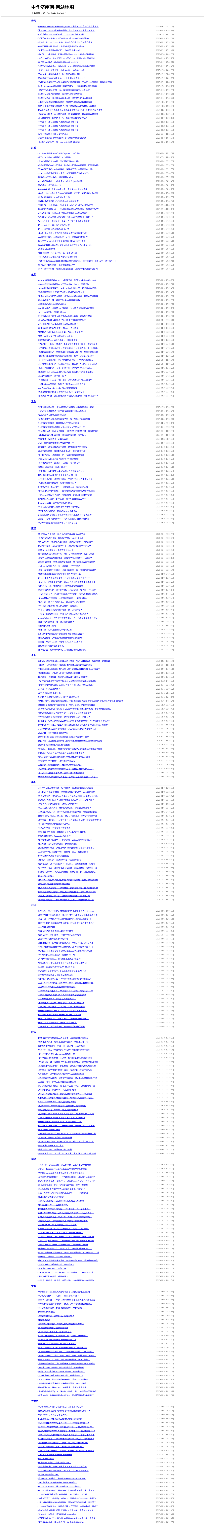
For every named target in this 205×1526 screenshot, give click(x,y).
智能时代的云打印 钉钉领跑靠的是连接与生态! (58, 201)
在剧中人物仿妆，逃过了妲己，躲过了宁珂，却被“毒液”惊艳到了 (67, 1356)
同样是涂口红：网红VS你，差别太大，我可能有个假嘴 (62, 1387)
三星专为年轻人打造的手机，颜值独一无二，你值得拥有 (63, 852)
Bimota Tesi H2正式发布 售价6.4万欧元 (55, 503)
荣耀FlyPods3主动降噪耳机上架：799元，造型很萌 (60, 332)
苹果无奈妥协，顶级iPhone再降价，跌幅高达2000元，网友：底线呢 (68, 796)
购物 (33, 1159)
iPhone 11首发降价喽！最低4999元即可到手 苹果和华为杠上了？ (66, 1490)
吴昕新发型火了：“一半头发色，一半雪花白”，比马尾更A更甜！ (66, 1272)
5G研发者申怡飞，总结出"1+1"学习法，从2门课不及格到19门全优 (67, 1153)
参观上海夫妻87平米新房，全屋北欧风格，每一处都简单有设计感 (67, 570)
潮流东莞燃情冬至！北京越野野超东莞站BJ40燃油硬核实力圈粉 (66, 407)
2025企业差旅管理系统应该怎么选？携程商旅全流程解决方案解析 (67, 106)
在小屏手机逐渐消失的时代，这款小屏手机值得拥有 (61, 773)
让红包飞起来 (44, 1320)
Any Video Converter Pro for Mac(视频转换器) (57, 388)
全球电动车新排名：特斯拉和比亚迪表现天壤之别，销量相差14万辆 (68, 352)
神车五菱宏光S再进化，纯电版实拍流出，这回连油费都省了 (64, 808)
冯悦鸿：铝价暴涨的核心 (49, 689)
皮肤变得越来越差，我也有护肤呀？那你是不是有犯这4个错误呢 (66, 1363)
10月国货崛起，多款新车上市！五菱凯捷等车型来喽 (61, 455)
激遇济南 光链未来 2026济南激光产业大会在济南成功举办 (63, 38)
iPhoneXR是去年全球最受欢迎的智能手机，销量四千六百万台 (65, 578)
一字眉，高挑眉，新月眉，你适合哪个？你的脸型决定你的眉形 (66, 1280)
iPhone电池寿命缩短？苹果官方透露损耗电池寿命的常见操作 (65, 515)
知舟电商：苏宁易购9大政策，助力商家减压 (57, 844)
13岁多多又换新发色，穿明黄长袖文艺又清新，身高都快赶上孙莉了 (68, 1506)
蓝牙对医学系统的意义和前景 (51, 1197)
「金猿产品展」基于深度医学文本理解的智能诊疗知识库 (63, 1221)
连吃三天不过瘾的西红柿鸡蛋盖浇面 (54, 884)
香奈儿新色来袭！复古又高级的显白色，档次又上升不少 (63, 1042)
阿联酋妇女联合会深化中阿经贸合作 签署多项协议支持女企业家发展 (68, 26)
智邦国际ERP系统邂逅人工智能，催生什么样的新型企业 (63, 1443)
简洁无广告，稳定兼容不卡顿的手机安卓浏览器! (59, 935)
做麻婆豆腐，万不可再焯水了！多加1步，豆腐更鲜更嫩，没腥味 (66, 864)
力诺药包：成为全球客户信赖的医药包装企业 (58, 122)
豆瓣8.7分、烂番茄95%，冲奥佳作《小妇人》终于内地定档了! (65, 205)
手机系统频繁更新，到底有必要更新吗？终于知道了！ (62, 1308)
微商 (33, 1286)
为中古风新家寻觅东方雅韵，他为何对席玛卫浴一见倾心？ (64, 717)
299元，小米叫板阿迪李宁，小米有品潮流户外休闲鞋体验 (63, 519)
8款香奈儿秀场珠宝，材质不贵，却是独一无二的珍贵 (61, 1046)
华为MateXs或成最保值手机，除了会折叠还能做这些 (61, 1173)
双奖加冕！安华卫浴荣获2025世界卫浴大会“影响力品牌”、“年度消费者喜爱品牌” (74, 721)
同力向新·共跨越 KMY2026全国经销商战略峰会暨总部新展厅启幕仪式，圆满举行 (74, 725)
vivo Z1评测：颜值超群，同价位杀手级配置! (57, 1023)
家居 (33, 528)
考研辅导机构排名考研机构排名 (52, 304)
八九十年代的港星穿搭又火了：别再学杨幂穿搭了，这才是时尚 (66, 1352)
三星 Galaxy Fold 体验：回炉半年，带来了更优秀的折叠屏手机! (66, 983)
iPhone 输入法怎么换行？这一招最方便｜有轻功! (59, 1015)
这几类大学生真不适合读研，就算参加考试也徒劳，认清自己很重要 (68, 296)
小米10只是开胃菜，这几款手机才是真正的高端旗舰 (61, 1201)
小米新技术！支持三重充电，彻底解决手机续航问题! (61, 1027)
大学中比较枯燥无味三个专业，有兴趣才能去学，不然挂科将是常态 (68, 288)
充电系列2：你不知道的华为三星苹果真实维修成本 (60, 586)
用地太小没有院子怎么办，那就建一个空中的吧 (59, 566)
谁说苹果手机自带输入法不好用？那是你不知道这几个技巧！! (65, 217)
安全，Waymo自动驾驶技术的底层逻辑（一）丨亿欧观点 (63, 1193)
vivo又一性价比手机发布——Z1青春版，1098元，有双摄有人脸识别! (68, 193)
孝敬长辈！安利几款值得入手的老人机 (55, 630)
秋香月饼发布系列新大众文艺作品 (53, 134)
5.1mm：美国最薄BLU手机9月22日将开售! (56, 967)
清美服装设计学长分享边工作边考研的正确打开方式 (61, 292)
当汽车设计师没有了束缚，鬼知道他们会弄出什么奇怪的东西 (65, 495)
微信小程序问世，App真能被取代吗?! (54, 197)
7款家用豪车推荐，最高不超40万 (52, 467)
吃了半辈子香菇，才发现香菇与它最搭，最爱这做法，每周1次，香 (67, 868)
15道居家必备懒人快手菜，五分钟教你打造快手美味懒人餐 (64, 896)
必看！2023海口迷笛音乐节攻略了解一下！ (57, 443)
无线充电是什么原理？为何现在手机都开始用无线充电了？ (64, 1411)
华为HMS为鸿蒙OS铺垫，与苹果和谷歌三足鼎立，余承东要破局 (66, 792)
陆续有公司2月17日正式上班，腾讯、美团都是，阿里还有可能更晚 (67, 816)
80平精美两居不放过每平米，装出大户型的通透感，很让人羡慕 (66, 554)
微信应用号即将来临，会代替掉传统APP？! (57, 265)
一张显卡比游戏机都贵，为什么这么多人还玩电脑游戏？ (63, 614)
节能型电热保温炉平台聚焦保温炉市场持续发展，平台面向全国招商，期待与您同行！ (76, 82)
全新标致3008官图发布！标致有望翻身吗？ (57, 483)
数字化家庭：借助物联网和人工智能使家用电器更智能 (62, 650)
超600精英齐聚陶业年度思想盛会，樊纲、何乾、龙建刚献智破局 (66, 705)
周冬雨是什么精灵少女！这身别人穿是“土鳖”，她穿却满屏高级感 (67, 1391)
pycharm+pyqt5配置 (46, 1312)
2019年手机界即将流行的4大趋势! (53, 939)
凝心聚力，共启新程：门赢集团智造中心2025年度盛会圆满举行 (66, 54)
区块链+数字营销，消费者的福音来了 (54, 1463)
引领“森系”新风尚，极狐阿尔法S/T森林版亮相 (58, 423)
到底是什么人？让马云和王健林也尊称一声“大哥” (60, 1419)
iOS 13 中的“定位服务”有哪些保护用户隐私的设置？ (61, 634)
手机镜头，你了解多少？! (49, 185)
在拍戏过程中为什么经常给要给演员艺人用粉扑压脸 (61, 1367)
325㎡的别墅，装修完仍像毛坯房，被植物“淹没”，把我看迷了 (65, 542)
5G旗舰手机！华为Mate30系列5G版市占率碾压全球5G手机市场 (66, 372)
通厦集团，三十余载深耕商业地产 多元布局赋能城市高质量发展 (66, 30)
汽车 (33, 401)
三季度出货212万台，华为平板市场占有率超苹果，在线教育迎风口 (67, 812)
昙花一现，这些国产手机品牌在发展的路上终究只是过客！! (64, 919)
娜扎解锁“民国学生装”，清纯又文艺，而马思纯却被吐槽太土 (65, 1249)
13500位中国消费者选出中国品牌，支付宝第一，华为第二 (63, 1494)
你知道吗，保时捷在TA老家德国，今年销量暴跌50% (61, 471)
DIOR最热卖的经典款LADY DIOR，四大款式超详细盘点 (63, 1038)
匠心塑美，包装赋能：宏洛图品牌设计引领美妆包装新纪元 (64, 677)
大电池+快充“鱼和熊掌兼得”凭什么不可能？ (57, 1482)
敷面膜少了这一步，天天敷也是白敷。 (55, 1256)
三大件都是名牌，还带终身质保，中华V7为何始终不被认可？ (65, 479)
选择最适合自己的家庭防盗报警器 (53, 1328)
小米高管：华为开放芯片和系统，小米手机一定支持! (61, 1007)
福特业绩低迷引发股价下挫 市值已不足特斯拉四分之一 (62, 1467)
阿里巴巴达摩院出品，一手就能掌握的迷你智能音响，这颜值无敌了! (68, 209)
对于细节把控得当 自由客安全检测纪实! (55, 975)
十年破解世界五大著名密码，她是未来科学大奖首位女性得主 (65, 1304)
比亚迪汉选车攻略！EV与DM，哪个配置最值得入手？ (62, 499)
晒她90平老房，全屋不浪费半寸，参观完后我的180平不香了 (64, 546)
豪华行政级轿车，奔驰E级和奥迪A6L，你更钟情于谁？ (62, 451)
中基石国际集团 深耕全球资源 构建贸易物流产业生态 (61, 46)
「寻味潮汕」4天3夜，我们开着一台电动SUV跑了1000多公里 (65, 380)
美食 (33, 782)
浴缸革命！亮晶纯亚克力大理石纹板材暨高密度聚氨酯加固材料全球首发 (70, 741)
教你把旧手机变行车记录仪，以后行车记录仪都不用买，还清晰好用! (68, 165)
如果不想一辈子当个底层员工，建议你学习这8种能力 (61, 602)
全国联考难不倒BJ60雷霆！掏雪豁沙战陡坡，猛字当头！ (63, 435)
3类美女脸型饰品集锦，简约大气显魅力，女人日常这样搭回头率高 (67, 1078)
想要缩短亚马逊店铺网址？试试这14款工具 (57, 1340)
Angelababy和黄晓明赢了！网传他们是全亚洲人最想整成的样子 (66, 1241)
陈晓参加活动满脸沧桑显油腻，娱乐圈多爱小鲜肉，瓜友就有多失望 (68, 1260)
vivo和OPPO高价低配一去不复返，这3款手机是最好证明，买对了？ (68, 777)
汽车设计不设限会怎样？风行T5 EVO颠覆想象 (58, 459)
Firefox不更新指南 (46, 1459)
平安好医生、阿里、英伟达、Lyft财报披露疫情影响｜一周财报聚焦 (67, 344)
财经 (33, 147)
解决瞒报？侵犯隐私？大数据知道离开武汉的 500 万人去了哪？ (66, 800)
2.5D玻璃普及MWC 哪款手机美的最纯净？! (57, 999)
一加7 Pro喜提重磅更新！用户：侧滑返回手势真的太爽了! (63, 173)
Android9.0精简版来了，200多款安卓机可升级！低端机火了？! (65, 991)
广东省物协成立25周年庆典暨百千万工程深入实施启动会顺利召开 (67, 729)
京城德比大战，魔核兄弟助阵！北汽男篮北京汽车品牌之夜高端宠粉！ (69, 431)
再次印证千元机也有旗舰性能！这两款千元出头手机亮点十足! (65, 169)
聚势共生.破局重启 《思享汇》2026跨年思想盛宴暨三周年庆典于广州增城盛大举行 (74, 709)
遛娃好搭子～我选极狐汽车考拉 (52, 415)
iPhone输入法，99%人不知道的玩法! (54, 225)
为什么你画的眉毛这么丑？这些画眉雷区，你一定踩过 (62, 1383)
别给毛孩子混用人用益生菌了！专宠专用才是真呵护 (61, 34)
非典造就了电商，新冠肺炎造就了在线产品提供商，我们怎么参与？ (68, 396)
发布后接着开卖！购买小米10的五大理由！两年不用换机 (63, 1185)
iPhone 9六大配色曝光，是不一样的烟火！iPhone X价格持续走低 (66, 1126)
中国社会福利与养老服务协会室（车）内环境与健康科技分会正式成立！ (70, 669)
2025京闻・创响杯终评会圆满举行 (53, 733)
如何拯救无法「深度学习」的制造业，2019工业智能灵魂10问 (65, 840)
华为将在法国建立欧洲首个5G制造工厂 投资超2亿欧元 (62, 320)
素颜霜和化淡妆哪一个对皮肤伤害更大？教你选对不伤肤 (63, 1245)
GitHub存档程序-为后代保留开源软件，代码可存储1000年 (63, 1229)
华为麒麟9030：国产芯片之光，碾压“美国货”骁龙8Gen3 (62, 118)
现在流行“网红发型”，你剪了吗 (52, 1268)
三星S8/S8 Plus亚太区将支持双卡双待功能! (57, 987)
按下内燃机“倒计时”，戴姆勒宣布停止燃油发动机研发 (62, 1478)
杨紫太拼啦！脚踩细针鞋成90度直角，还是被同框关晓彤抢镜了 (66, 1395)
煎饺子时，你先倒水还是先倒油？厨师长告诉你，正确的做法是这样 (68, 880)
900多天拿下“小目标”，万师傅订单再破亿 (56, 761)
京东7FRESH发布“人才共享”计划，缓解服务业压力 (60, 1233)
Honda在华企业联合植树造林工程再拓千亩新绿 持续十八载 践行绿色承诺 (70, 110)
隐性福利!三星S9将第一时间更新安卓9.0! (56, 177)
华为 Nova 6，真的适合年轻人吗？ (53, 1415)
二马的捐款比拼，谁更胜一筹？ (52, 376)
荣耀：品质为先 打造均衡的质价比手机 (55, 336)
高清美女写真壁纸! (46, 249)
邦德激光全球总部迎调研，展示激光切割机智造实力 (61, 94)
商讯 (33, 905)
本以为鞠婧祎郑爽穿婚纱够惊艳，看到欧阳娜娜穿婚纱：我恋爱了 (67, 1502)
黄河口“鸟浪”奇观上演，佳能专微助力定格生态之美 (61, 70)
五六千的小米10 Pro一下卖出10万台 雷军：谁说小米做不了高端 (66, 1114)
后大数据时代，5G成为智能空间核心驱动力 (57, 1225)
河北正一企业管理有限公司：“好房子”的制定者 (59, 50)
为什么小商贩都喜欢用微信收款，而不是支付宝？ (60, 610)
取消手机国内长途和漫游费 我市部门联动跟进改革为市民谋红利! (66, 923)
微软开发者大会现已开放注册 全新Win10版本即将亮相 (62, 832)
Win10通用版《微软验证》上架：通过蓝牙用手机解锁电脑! (64, 221)
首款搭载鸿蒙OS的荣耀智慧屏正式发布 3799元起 (59, 574)
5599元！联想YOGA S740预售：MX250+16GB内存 (60, 642)
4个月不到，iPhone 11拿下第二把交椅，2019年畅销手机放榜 (64, 1165)
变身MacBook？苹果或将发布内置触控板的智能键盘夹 (62, 1106)
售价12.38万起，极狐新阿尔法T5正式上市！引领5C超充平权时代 (66, 58)
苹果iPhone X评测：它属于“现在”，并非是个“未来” (60, 1407)
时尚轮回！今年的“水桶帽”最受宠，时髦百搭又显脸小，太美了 (66, 1098)
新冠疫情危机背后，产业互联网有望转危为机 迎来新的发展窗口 (66, 848)
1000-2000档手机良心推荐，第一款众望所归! (57, 253)
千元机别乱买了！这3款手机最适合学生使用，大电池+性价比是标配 (68, 594)
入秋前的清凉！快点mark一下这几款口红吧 (57, 1090)
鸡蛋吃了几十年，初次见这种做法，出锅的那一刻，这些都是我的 (67, 872)
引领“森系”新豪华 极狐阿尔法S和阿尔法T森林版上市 (61, 427)
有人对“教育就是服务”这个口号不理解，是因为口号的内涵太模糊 (67, 280)
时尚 (33, 1032)
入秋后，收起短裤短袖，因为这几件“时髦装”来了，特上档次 (65, 1094)
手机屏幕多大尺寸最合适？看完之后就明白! (57, 257)
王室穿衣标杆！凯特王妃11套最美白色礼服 (57, 1082)
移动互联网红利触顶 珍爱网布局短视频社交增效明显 (61, 392)
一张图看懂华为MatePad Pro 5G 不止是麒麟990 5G (60, 1122)
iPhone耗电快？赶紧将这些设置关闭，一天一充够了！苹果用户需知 (68, 618)
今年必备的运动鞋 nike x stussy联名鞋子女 (56, 1054)
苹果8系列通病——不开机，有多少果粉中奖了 (58, 1296)
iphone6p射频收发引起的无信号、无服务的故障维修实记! (63, 189)
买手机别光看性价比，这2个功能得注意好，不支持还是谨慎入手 (66, 360)
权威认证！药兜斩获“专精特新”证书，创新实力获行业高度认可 (66, 769)
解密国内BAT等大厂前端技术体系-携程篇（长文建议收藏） (64, 1209)
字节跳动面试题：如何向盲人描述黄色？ (56, 1316)
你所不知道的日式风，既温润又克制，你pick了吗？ (61, 538)
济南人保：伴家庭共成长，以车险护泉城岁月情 (59, 74)
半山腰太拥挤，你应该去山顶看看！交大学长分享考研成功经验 (66, 308)
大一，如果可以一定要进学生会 (52, 312)
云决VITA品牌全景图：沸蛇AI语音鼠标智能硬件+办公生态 (64, 90)
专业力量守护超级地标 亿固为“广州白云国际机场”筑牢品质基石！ (67, 685)
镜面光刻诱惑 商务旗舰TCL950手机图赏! (56, 931)
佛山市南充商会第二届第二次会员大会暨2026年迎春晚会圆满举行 (67, 681)
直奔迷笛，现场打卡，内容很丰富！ (54, 439)
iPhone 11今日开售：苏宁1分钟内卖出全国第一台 (59, 1486)
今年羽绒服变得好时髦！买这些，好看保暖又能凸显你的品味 (65, 1058)
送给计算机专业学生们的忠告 (51, 646)
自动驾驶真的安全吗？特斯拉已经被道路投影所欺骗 (61, 1324)
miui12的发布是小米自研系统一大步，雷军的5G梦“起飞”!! (63, 237)
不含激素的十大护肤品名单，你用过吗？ (56, 1264)
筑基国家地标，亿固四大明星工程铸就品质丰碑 (59, 673)
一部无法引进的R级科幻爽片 (50, 1145)
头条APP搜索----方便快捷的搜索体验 (54, 828)
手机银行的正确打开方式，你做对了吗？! (56, 955)
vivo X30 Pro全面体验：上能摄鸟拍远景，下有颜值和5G (62, 598)
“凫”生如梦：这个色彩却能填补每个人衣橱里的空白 (61, 1074)
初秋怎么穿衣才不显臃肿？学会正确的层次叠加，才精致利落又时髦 (68, 1062)
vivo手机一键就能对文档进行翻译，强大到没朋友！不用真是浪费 (67, 582)
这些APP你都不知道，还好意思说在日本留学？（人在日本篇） (66, 1213)
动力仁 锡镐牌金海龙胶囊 (49, 693)
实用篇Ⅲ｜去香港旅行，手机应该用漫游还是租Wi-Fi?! (62, 971)
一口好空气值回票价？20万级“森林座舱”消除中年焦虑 (62, 411)
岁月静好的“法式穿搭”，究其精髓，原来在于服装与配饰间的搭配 (67, 1066)
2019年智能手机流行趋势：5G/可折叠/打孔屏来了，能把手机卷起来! (68, 915)
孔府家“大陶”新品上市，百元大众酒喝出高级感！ (60, 142)
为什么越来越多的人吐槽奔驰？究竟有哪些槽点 (59, 507)
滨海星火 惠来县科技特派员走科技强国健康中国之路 (61, 753)
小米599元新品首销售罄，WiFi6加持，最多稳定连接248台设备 (65, 788)
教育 (33, 274)
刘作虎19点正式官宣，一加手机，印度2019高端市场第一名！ (65, 1217)
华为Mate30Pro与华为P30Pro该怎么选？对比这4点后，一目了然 (66, 1142)
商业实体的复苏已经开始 (49, 1130)
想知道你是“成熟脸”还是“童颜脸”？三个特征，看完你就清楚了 (66, 1510)
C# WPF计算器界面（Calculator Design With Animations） (63, 1336)
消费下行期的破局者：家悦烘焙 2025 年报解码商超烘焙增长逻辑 (66, 66)
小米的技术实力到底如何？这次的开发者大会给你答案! (62, 213)
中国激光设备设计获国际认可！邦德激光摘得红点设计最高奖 (65, 102)
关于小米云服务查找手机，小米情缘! (54, 157)
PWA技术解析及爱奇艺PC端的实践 (53, 856)
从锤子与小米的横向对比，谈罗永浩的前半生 (58, 804)
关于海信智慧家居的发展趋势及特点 (54, 824)
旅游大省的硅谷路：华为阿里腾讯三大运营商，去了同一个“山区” (67, 590)
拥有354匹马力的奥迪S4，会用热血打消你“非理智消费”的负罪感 (66, 491)
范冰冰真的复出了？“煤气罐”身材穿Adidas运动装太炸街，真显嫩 (67, 1518)
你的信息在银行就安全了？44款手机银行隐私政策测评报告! (64, 979)
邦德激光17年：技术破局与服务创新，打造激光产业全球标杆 (65, 98)
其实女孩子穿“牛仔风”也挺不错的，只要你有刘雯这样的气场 (65, 1070)
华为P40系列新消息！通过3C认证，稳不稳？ (58, 511)
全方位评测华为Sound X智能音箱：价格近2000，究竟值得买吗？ (66, 1431)
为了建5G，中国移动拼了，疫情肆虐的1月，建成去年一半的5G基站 (68, 348)
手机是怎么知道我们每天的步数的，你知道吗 (58, 606)
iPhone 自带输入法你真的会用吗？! (53, 229)
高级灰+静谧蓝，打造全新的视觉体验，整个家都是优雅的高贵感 (66, 562)
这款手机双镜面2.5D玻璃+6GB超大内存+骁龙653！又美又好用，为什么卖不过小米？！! (77, 261)
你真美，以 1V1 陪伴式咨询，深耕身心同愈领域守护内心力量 (65, 42)
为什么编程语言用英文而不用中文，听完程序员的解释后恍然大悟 (67, 1134)
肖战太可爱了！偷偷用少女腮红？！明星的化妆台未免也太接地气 (67, 1498)
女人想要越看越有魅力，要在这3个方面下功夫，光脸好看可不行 (66, 1086)
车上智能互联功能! (46, 927)
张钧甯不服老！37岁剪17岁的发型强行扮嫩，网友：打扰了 (64, 1360)
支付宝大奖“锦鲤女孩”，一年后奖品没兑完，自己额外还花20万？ (67, 1177)
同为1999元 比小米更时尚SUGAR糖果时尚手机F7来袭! (62, 241)
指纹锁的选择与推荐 (47, 626)
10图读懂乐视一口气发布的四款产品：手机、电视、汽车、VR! (66, 943)
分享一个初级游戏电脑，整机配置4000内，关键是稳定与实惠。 (66, 1427)
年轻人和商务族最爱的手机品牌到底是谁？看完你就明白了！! (65, 947)
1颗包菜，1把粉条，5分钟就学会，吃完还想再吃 (59, 860)
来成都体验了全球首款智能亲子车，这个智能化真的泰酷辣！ (65, 419)
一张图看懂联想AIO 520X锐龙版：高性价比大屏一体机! (62, 1011)
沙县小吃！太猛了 (46, 876)
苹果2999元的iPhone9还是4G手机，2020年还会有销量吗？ (63, 1423)
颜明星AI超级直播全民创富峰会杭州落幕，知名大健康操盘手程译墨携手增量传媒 (74, 661)
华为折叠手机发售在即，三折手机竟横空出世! (58, 161)
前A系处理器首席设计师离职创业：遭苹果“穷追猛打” (61, 1189)
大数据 (34, 1401)
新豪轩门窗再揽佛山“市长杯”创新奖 (54, 745)
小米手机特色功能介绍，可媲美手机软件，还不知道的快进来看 (66, 1451)
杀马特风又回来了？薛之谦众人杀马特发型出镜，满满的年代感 (66, 1237)
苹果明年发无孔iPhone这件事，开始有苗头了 (58, 523)
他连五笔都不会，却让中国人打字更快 (55, 1149)
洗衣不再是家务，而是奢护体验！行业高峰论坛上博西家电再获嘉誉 (68, 114)
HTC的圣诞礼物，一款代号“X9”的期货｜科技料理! (60, 181)
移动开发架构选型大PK (48, 1474)
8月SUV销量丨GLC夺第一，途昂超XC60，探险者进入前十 (64, 487)
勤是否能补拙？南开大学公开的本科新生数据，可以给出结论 (65, 316)
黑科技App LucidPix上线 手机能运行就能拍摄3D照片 (61, 1447)
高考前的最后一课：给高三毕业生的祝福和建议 (59, 300)
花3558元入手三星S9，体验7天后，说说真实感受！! (61, 1003)
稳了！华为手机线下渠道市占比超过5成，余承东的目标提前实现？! (68, 269)
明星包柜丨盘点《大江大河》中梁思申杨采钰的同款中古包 (64, 1050)
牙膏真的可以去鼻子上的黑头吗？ (53, 1276)
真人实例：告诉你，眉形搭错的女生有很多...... (58, 1514)
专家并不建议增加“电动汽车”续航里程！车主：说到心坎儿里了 (66, 356)
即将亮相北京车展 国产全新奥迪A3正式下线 (57, 475)
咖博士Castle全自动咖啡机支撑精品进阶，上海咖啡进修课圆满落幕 (67, 86)
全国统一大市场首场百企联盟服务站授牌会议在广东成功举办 (65, 665)
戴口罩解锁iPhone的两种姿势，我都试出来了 (58, 340)
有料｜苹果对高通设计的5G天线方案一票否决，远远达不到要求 (66, 1435)
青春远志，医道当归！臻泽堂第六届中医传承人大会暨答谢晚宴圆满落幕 (70, 749)
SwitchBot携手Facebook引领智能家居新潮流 (57, 1344)
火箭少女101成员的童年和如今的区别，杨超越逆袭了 (61, 1371)
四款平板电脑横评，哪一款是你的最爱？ (56, 622)
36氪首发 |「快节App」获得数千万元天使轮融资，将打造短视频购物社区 (70, 820)
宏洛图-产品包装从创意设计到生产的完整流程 (58, 697)
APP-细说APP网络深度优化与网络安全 (55, 1455)
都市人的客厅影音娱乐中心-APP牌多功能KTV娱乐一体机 (63, 1471)
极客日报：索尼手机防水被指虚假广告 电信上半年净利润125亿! (66, 911)
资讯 (33, 20)
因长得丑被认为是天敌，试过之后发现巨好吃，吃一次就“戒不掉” (67, 892)
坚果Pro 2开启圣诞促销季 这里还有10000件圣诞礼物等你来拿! (65, 951)
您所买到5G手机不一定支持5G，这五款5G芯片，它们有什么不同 (66, 1181)
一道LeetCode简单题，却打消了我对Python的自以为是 (62, 384)
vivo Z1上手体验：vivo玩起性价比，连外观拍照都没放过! (63, 1019)
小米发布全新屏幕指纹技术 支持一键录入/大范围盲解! (62, 995)
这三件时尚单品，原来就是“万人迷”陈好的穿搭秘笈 (61, 1522)
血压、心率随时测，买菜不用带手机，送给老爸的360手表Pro (65, 368)
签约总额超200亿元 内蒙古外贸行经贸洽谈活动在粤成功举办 (65, 713)
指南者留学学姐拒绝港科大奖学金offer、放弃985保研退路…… (65, 284)
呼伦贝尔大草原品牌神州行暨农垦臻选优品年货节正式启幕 (64, 757)
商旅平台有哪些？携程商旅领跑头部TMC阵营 (58, 62)
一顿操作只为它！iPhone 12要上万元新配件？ (58, 1110)
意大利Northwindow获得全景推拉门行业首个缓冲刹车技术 (63, 737)
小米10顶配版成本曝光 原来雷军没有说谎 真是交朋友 (61, 1118)
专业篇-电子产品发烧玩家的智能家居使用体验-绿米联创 (62, 1348)
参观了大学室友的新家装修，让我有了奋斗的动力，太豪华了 (65, 558)
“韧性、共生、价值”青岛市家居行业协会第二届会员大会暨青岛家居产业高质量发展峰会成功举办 (81, 701)
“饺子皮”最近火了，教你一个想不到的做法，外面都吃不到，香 (66, 900)
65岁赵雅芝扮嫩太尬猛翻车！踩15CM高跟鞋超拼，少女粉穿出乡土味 (68, 1253)
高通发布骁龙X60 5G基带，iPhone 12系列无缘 (58, 328)
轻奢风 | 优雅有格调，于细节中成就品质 (56, 550)
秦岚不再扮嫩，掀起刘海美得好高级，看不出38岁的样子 (63, 1379)
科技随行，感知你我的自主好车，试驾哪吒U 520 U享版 (62, 447)
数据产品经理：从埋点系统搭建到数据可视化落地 (60, 638)
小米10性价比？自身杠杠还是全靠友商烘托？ (58, 324)
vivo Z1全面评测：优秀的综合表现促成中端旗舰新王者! (62, 233)
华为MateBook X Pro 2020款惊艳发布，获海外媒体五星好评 (64, 1292)
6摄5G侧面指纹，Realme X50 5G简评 (54, 836)
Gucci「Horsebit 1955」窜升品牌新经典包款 (57, 1102)
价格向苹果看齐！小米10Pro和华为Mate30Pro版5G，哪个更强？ (66, 1439)
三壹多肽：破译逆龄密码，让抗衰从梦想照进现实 (60, 765)
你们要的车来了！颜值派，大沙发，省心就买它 (59, 463)
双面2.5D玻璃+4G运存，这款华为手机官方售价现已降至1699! (65, 245)
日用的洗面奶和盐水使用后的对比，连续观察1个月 (60, 1375)
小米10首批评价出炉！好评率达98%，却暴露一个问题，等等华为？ (68, 364)
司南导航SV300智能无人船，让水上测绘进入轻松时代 (62, 78)
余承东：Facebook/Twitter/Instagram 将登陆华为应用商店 (62, 1169)
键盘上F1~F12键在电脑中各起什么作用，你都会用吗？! (62, 963)
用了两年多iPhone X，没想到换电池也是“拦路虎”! (60, 959)
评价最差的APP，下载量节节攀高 (53, 1205)
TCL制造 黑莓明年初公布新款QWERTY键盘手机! (60, 153)
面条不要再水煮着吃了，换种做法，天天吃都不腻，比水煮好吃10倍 (68, 888)
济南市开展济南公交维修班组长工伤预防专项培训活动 (62, 138)
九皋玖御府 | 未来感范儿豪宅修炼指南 (55, 1332)
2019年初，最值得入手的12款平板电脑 (55, 1138)
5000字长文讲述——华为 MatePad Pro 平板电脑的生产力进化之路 (67, 1300)
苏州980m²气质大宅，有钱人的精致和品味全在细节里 (61, 534)
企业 (33, 655)
